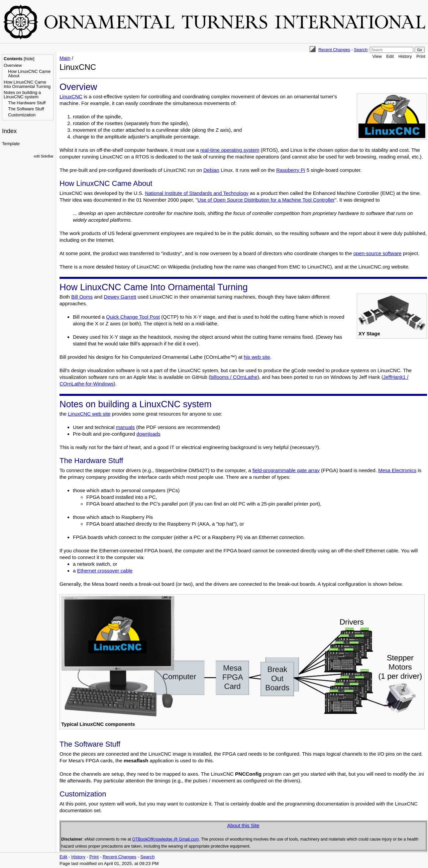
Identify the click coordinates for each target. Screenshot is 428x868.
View (377, 56)
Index (9, 131)
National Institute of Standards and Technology (196, 193)
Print (420, 56)
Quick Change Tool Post (133, 317)
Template (11, 143)
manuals (125, 427)
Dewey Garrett (120, 297)
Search (360, 49)
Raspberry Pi (290, 170)
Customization (21, 115)
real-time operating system (229, 150)
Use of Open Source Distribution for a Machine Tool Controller (266, 200)
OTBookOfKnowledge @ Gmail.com (165, 839)
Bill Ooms (82, 297)
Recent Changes (334, 49)
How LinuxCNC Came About (29, 73)
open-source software (377, 253)
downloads (148, 434)
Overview (13, 65)
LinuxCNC (71, 96)
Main (65, 58)
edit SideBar (44, 156)
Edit (390, 56)
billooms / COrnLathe (233, 377)
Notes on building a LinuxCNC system (22, 94)
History (405, 56)
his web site (257, 357)
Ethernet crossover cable (105, 570)
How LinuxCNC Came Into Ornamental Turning (27, 84)
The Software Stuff (26, 109)
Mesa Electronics (397, 470)
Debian (211, 170)
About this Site (243, 825)
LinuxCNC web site (89, 414)
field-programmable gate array (286, 470)
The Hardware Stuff (26, 103)
